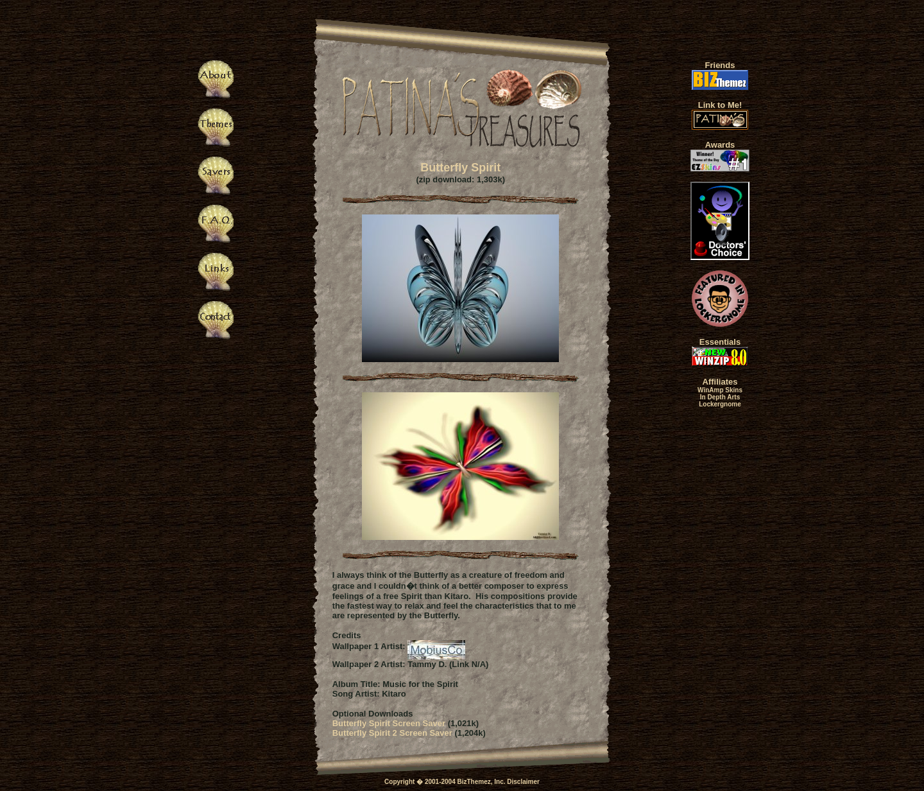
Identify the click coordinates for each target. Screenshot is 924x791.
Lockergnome (720, 404)
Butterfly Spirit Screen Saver (388, 723)
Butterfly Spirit (460, 167)
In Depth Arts (720, 397)
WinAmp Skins (719, 390)
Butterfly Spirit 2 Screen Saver (392, 733)
